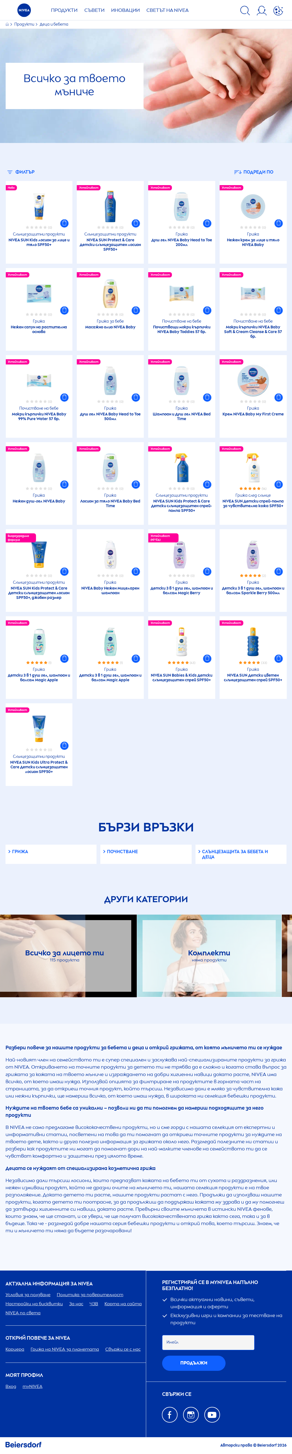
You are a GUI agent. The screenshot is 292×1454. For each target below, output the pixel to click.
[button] (64, 223)
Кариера (15, 1349)
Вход (11, 1386)
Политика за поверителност (90, 1294)
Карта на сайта (123, 1303)
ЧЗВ (94, 1303)
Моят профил (24, 1375)
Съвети (94, 10)
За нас (76, 1303)
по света (23, 1312)
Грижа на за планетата (65, 1349)
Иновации (125, 10)
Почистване (122, 851)
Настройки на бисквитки (34, 1303)
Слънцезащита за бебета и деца (235, 854)
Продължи (193, 1363)
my (32, 1386)
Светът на (167, 10)
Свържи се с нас (123, 1349)
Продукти (64, 10)
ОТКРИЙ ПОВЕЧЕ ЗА (38, 1338)
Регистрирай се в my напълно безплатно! (210, 1285)
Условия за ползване (28, 1294)
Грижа (20, 851)
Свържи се (176, 1394)
